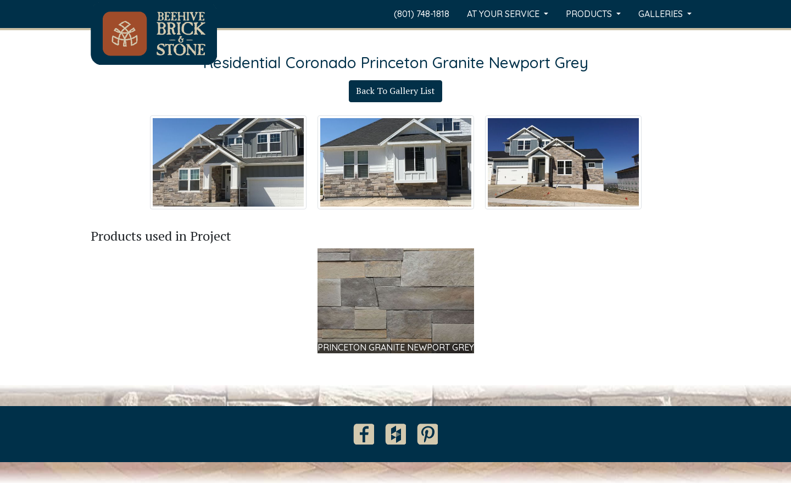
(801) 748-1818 (421, 13)
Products (590, 13)
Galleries (661, 13)
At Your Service (504, 13)
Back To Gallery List (395, 91)
